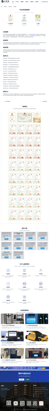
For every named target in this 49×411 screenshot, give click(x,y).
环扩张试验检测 (7, 101)
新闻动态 (32, 1)
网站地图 (32, 409)
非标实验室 (10, 6)
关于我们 (17, 1)
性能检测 (15, 6)
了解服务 (27, 379)
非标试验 (15, 392)
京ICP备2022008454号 (27, 409)
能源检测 (15, 389)
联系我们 (36, 1)
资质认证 (27, 1)
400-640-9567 (44, 1)
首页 (13, 1)
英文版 (15, 394)
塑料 (34, 34)
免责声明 (35, 409)
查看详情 (6, 248)
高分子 (21, 51)
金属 (32, 34)
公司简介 (25, 387)
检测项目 (5, 6)
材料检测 (15, 387)
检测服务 (22, 1)
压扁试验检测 (45, 101)
